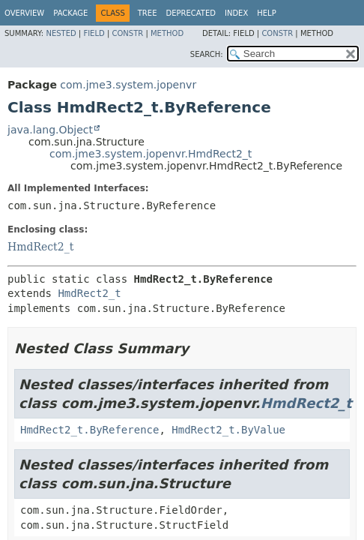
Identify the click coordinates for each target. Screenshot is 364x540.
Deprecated (191, 13)
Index (236, 13)
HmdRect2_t (40, 247)
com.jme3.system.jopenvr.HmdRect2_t (150, 154)
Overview (24, 13)
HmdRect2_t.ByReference (89, 430)
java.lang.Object (50, 130)
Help (266, 13)
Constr (127, 33)
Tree (147, 13)
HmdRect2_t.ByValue (228, 430)
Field (93, 33)
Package (70, 13)
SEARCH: (206, 54)
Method (167, 33)
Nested (61, 33)
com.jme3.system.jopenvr (128, 85)
